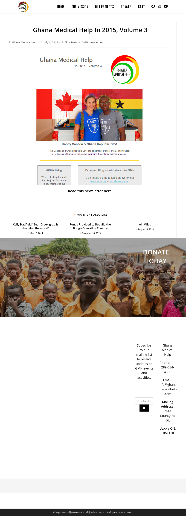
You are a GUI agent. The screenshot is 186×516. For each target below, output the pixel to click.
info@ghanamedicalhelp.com (168, 389)
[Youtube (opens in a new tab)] (165, 6)
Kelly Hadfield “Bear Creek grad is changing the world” (35, 226)
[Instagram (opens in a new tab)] (159, 6)
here (108, 191)
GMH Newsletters (93, 42)
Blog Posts (71, 42)
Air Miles (145, 224)
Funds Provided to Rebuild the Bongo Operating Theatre (90, 226)
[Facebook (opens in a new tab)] (153, 6)
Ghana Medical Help (24, 42)
